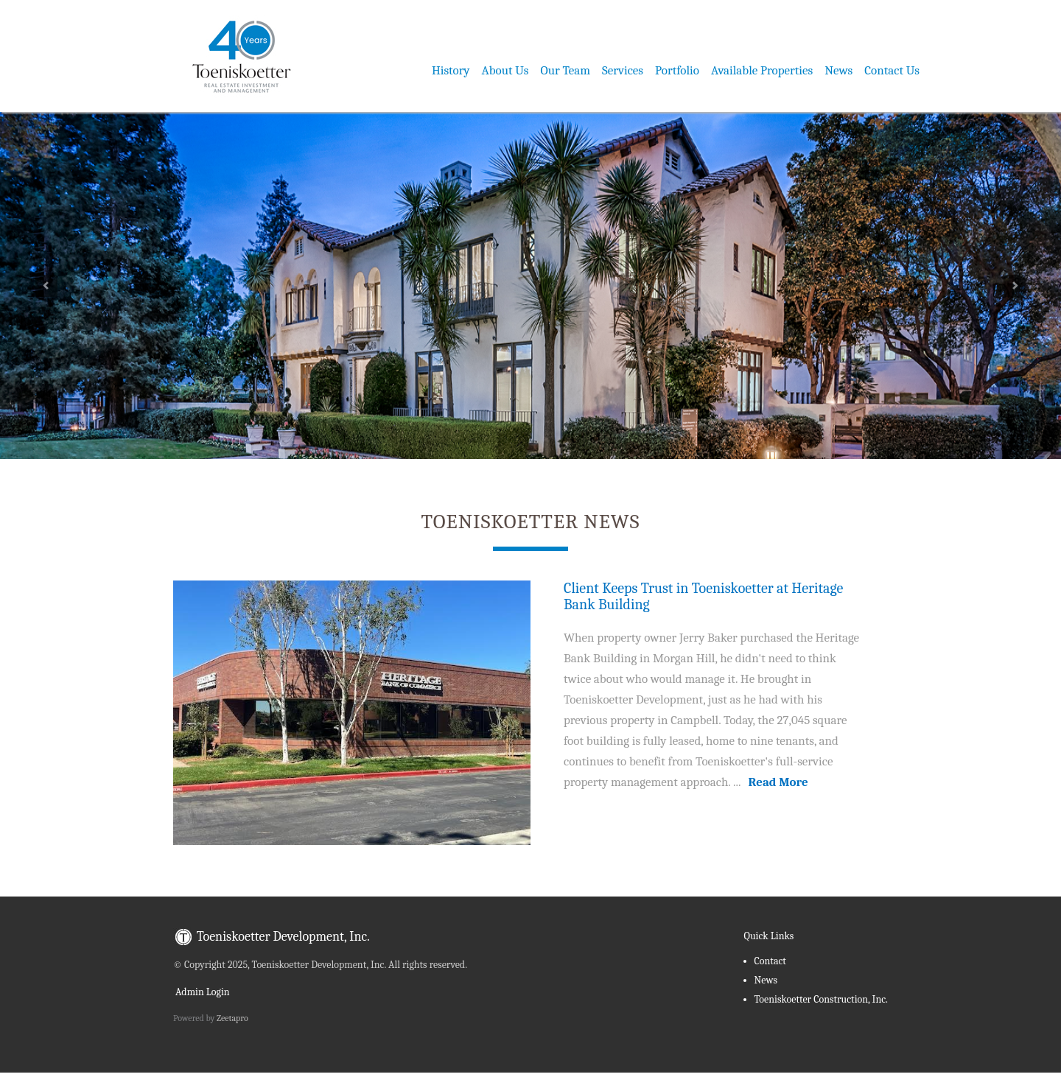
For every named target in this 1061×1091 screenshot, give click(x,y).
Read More (778, 782)
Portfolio (677, 70)
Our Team (566, 70)
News (838, 70)
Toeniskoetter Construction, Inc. (821, 999)
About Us (505, 70)
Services (622, 70)
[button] (79, 282)
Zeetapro (232, 1018)
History (451, 70)
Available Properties (762, 70)
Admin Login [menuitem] (201, 992)
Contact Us (892, 70)
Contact (770, 961)
